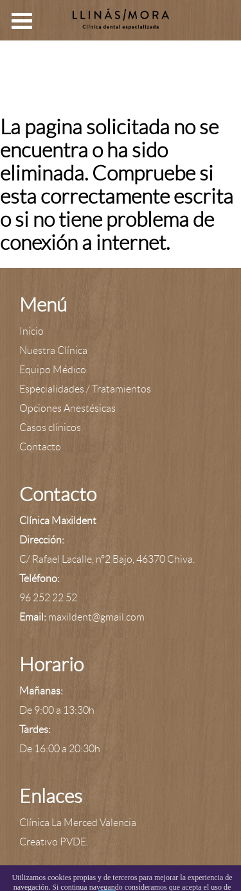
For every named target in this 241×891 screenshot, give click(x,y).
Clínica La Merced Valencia (77, 822)
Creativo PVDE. (53, 841)
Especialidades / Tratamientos (85, 389)
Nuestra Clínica (53, 350)
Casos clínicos (50, 427)
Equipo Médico (52, 369)
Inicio (31, 331)
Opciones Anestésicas (67, 408)
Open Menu (21, 20)
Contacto (40, 446)
